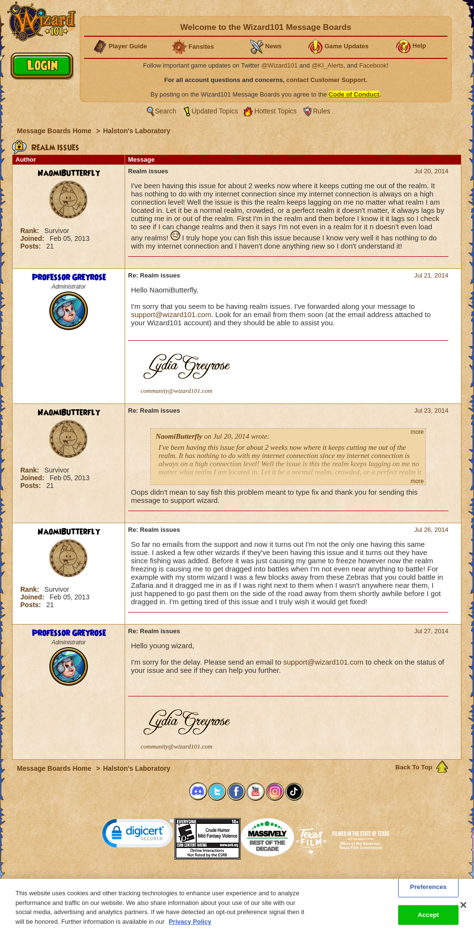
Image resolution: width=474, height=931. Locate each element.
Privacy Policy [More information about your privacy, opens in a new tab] (190, 927)
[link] (138, 835)
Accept (428, 920)
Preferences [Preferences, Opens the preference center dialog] (428, 892)
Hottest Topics (275, 111)
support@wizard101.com (171, 314)
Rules (321, 111)
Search (165, 111)
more (417, 432)
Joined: (33, 238)
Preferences (331, 881)
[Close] (463, 910)
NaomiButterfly (69, 173)
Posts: (31, 246)
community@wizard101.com (176, 390)
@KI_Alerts (328, 65)
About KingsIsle (287, 881)
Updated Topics (215, 111)
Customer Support (234, 881)
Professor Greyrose (69, 277)
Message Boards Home (55, 131)
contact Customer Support (326, 79)
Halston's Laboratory (136, 131)
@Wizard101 (279, 65)
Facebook (373, 65)
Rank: (30, 231)
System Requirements (175, 881)
